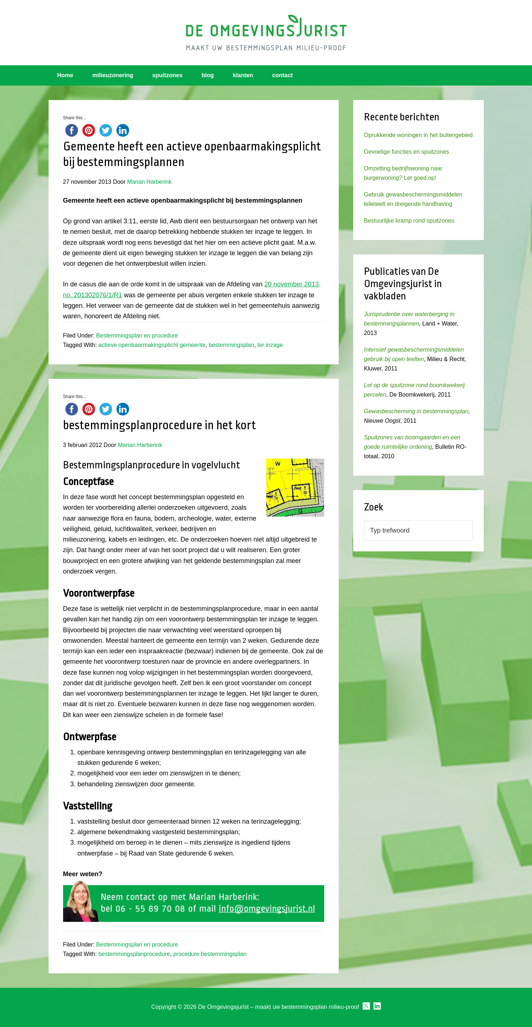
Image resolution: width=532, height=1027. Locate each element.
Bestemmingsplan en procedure (137, 335)
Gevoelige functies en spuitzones (406, 152)
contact (282, 75)
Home (65, 75)
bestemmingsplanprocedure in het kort (159, 425)
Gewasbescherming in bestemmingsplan (416, 411)
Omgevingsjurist (266, 33)
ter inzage (270, 345)
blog (208, 75)
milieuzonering (112, 75)
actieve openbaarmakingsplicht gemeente (151, 345)
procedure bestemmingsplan (210, 954)
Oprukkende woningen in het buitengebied (418, 135)
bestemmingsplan (231, 345)
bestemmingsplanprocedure (134, 954)
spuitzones (167, 75)
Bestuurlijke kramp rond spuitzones (409, 221)
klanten (243, 75)
